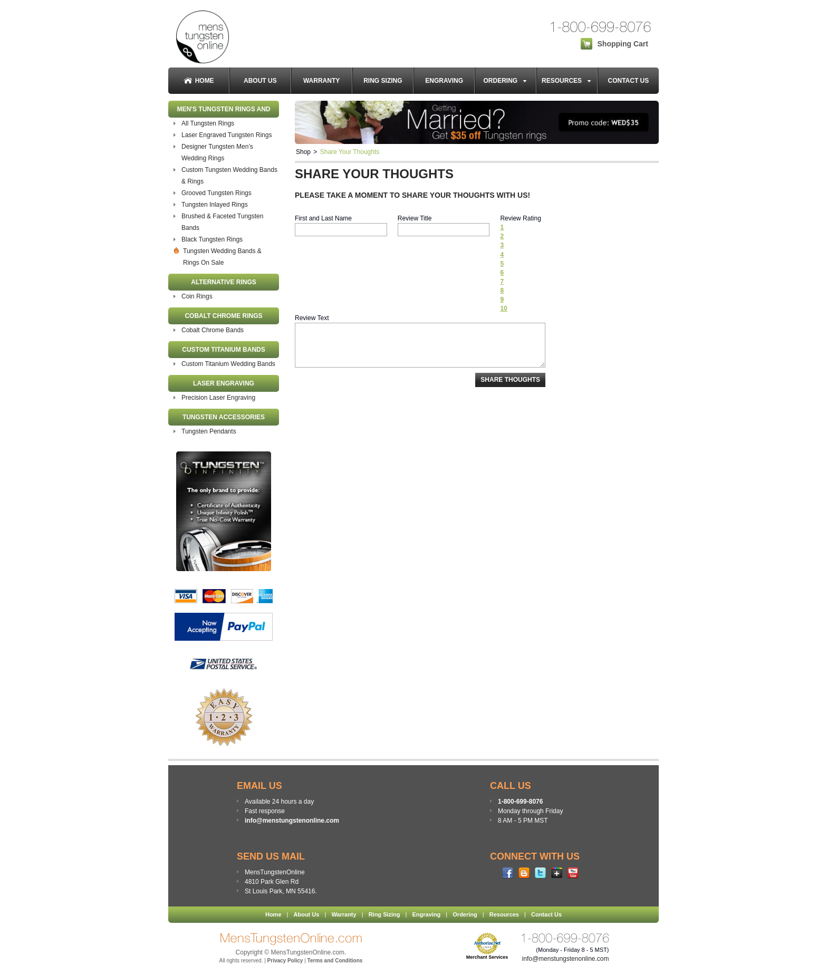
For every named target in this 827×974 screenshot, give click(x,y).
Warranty (321, 80)
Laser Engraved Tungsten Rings (226, 135)
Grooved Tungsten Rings (216, 193)
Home (199, 81)
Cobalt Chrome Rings (223, 316)
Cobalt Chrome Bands (212, 330)
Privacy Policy (285, 960)
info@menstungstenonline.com (292, 820)
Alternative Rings (223, 282)
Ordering (506, 80)
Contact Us (628, 80)
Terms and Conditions (335, 960)
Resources (567, 80)
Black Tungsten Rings (212, 239)
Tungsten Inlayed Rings (214, 204)
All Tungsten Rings (207, 123)
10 (503, 308)
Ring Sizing (382, 80)
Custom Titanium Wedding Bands (228, 364)
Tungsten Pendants (208, 431)
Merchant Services (487, 957)
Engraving (444, 80)
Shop (303, 152)
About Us (260, 80)
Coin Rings (197, 296)
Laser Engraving (223, 383)
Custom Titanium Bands (223, 349)
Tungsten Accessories (223, 417)
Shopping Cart (623, 44)
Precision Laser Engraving (218, 397)
